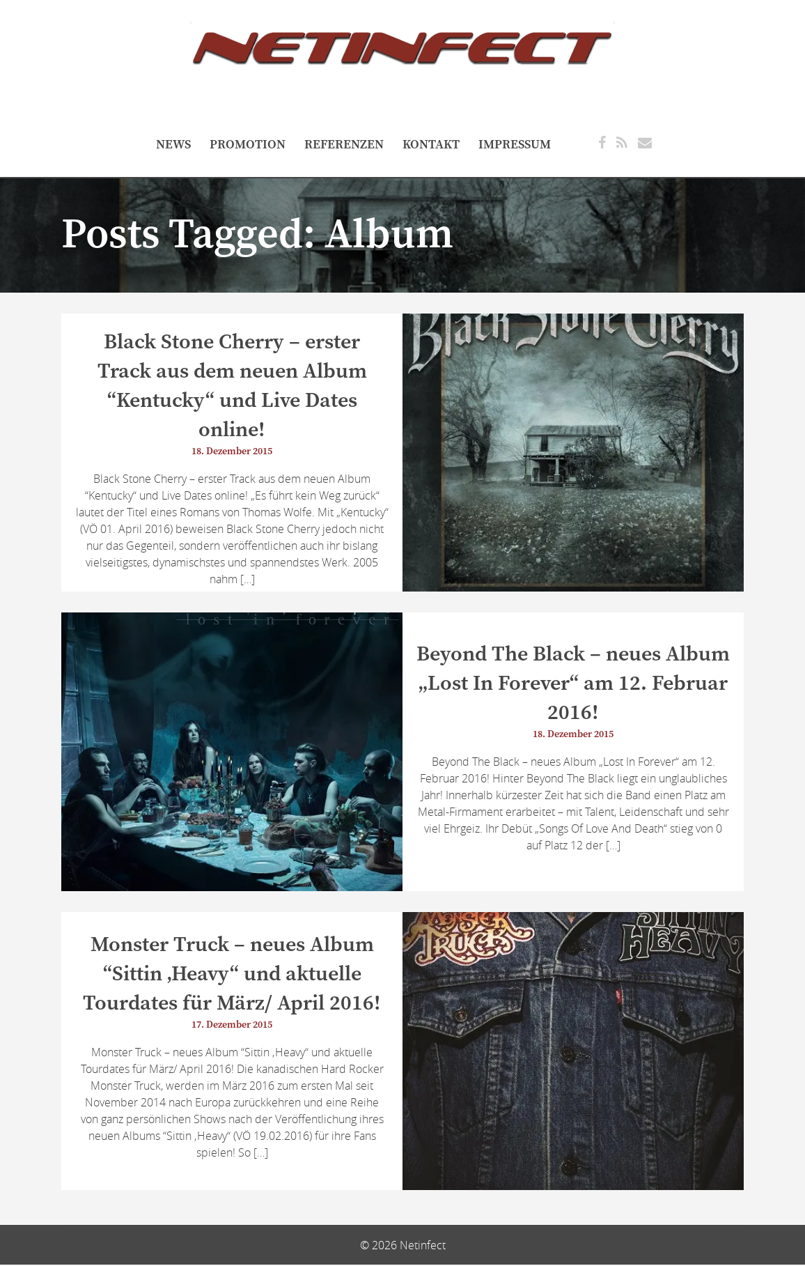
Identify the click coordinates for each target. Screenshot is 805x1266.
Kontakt (431, 145)
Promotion (248, 145)
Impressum (514, 145)
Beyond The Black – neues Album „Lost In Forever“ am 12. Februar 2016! (573, 684)
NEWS (173, 145)
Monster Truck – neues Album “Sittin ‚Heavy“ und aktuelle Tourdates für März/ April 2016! (232, 975)
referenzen (344, 145)
